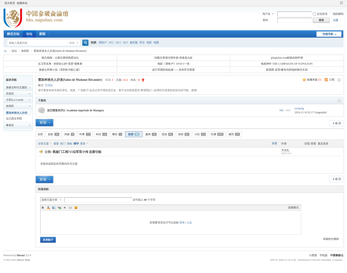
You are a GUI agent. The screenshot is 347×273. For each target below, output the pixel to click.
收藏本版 (314, 79)
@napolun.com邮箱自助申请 (287, 57)
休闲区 (25, 50)
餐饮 (117, 134)
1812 (111, 42)
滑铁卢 (103, 42)
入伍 (335, 20)
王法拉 (49, 85)
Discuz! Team (23, 260)
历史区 (10, 93)
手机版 (324, 255)
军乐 (142, 42)
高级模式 (293, 207)
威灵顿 (134, 42)
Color (48, 207)
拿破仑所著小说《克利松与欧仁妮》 (60, 69)
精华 (76, 143)
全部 (40, 134)
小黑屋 (313, 255)
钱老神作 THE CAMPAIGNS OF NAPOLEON (286, 63)
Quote (65, 207)
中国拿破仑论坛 (5, 51)
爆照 (234, 134)
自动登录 (320, 13)
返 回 (338, 123)
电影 (149, 42)
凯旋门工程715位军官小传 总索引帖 (77, 152)
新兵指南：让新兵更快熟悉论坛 (60, 57)
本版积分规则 (331, 238)
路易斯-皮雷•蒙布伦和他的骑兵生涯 (287, 69)
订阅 (331, 79)
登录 (182, 222)
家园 (42, 34)
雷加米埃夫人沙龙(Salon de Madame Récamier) (60, 50)
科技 (101, 134)
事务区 (10, 125)
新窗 (274, 143)
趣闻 (151, 134)
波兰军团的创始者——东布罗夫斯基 (173, 69)
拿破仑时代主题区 (16, 87)
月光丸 (285, 150)
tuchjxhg (299, 108)
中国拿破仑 (336, 255)
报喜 (183, 134)
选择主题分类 (49, 199)
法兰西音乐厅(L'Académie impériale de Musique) (75, 110)
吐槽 (217, 134)
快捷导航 (328, 34)
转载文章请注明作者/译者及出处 (173, 57)
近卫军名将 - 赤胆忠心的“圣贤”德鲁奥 (60, 63)
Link (59, 207)
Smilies (76, 207)
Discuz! (21, 255)
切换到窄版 (340, 3)
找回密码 (338, 13)
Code (70, 207)
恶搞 (167, 134)
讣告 (200, 134)
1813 (118, 42)
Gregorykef (320, 112)
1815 (125, 42)
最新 (56, 143)
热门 (63, 143)
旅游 (133, 134)
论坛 (29, 34)
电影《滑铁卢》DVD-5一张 (173, 63)
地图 (156, 42)
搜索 (72, 42)
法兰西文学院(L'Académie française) (14, 119)
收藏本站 (22, 3)
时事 (85, 134)
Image (54, 207)
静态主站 (13, 34)
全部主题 (43, 143)
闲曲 (69, 134)
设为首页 (9, 3)
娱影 (53, 134)
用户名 (266, 13)
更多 (82, 143)
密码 (265, 20)
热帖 (69, 143)
